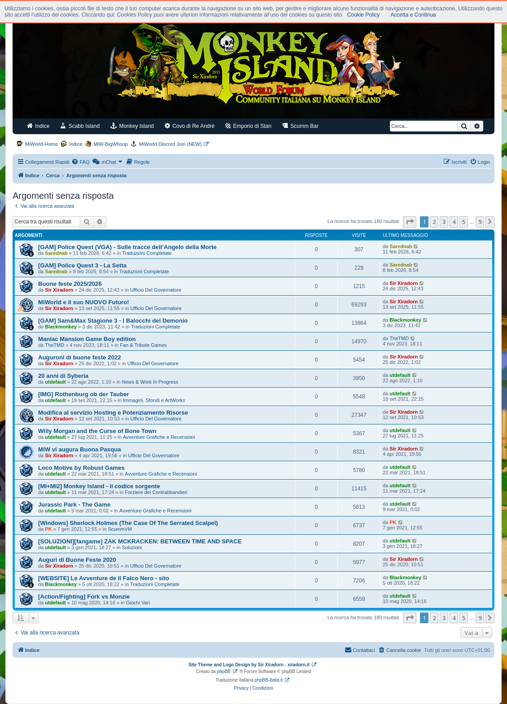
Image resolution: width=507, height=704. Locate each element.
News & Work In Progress (150, 382)
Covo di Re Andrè (189, 125)
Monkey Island (132, 125)
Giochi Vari (138, 602)
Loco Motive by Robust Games (81, 467)
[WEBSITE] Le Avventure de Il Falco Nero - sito (103, 578)
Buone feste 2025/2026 (69, 283)
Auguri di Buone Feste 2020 (77, 559)
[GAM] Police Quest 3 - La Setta (82, 265)
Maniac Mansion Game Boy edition (87, 339)
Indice (38, 125)
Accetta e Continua (413, 15)
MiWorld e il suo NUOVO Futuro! (83, 302)
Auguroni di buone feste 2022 (79, 357)
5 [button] (463, 222)
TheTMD (54, 345)
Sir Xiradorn (59, 290)
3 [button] (444, 222)
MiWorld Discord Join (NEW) (170, 144)
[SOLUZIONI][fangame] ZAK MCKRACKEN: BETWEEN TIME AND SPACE (140, 541)
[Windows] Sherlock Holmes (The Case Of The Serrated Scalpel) (128, 523)
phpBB (224, 671)
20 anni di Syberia (63, 375)
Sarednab (56, 253)
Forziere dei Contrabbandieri (156, 492)
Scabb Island (80, 125)
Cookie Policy (363, 15)
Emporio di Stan (248, 125)
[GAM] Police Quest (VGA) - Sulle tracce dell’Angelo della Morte (127, 247)
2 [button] (434, 222)
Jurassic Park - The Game (74, 504)
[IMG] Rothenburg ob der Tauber (83, 394)
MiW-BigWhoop (111, 144)
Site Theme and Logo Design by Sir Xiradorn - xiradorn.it (248, 664)
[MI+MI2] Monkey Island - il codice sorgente (99, 486)
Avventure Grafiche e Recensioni (159, 437)
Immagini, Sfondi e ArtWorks (154, 400)
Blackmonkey (61, 326)
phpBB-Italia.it (269, 680)
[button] (409, 221)
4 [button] (453, 222)
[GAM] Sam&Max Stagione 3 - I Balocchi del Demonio (113, 320)
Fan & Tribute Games (143, 345)
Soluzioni (132, 547)
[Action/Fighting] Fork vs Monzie (84, 596)
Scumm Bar (300, 125)
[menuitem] (80, 162)
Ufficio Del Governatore (155, 290)
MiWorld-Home (41, 144)
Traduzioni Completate (146, 253)
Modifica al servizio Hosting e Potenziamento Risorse (113, 412)
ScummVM (120, 529)
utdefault (55, 382)
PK (48, 529)
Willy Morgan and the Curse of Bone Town (97, 431)
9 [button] (479, 222)
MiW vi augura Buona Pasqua (79, 449)
